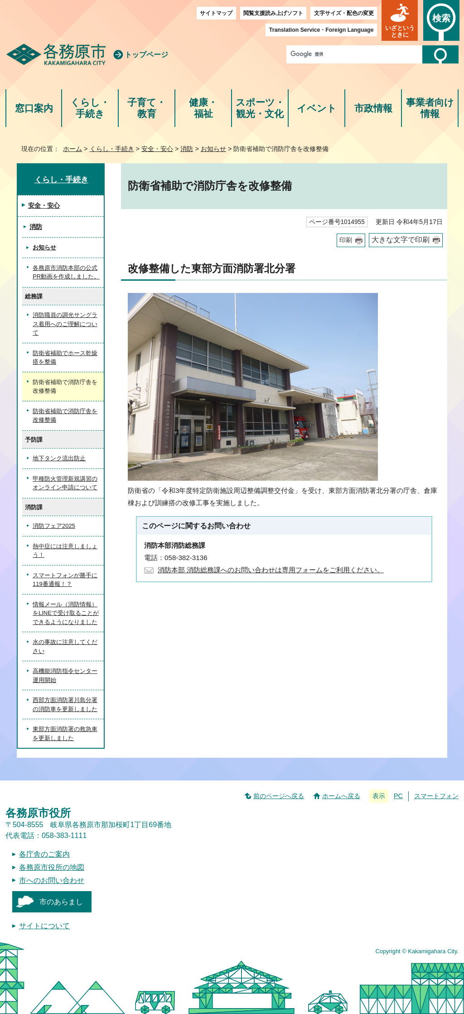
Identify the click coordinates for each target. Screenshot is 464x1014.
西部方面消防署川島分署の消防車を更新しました (65, 704)
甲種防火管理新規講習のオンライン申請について (65, 483)
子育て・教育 (146, 108)
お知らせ (213, 148)
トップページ (146, 54)
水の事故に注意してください (65, 646)
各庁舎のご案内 (44, 854)
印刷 (345, 240)
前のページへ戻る (278, 796)
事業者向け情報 (430, 108)
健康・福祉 (203, 108)
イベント (317, 108)
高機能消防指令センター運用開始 (65, 675)
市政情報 (373, 108)
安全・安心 (157, 148)
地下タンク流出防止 (59, 458)
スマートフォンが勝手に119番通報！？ (65, 580)
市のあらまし (61, 902)
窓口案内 (34, 108)
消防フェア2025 (54, 525)
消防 (186, 148)
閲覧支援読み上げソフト (273, 13)
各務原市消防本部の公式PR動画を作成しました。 (66, 272)
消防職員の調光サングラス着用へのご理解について (65, 324)
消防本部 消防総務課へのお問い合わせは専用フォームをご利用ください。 (271, 570)
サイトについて (44, 926)
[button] (400, 20)
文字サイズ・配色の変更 (344, 13)
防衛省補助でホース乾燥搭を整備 (65, 358)
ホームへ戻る (341, 796)
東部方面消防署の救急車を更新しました (65, 733)
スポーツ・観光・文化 (260, 108)
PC (398, 796)
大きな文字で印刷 (401, 240)
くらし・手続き (90, 108)
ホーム (72, 148)
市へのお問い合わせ (51, 880)
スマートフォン (436, 796)
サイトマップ (216, 13)
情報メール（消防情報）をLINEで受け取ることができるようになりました (66, 613)
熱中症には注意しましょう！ (65, 551)
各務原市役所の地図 (51, 867)
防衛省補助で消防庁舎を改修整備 (65, 416)
